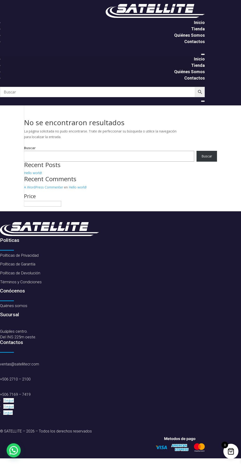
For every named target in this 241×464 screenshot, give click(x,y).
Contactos (194, 41)
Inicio (199, 22)
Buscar (30, 148)
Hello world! (33, 173)
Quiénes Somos (189, 35)
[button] (14, 450)
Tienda (198, 28)
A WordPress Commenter (43, 187)
